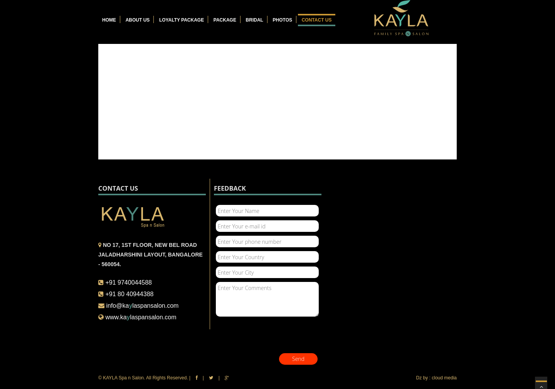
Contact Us (317, 20)
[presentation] (272, 336)
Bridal (254, 20)
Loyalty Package (181, 20)
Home (109, 20)
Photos (282, 20)
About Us (138, 20)
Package (225, 20)
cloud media (444, 378)
